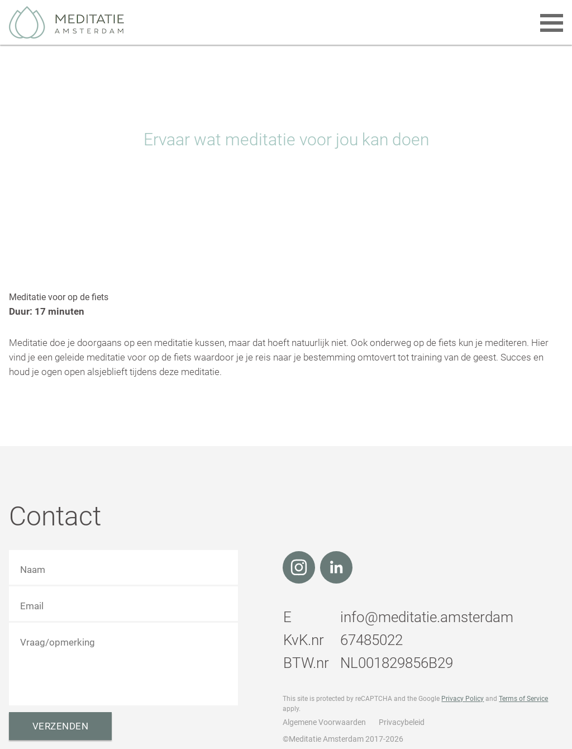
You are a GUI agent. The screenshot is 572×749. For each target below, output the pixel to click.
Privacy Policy (462, 699)
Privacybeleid (402, 722)
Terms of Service (523, 699)
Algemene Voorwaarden (324, 722)
